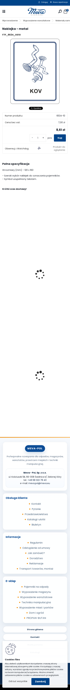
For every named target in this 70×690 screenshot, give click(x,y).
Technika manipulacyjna (36, 602)
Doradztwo (36, 558)
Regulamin (36, 542)
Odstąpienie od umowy (36, 548)
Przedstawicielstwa (36, 514)
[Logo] (35, 11)
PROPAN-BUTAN (36, 618)
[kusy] (38, 138)
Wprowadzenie (10, 20)
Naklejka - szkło (13, 291)
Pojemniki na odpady (36, 587)
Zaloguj (44, 2)
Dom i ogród (36, 613)
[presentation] (4, 270)
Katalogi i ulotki (36, 519)
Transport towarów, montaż (36, 568)
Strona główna (35, 629)
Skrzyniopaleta (13, 391)
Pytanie (36, 509)
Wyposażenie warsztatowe (36, 20)
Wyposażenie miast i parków (36, 607)
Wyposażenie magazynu (36, 592)
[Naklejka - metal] (35, 71)
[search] (60, 11)
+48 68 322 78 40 (37, 480)
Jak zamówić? (36, 553)
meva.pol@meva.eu (39, 483)
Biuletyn (36, 524)
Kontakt (36, 504)
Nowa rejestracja (60, 2)
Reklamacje (36, 563)
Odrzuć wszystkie (18, 681)
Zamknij (40, 681)
